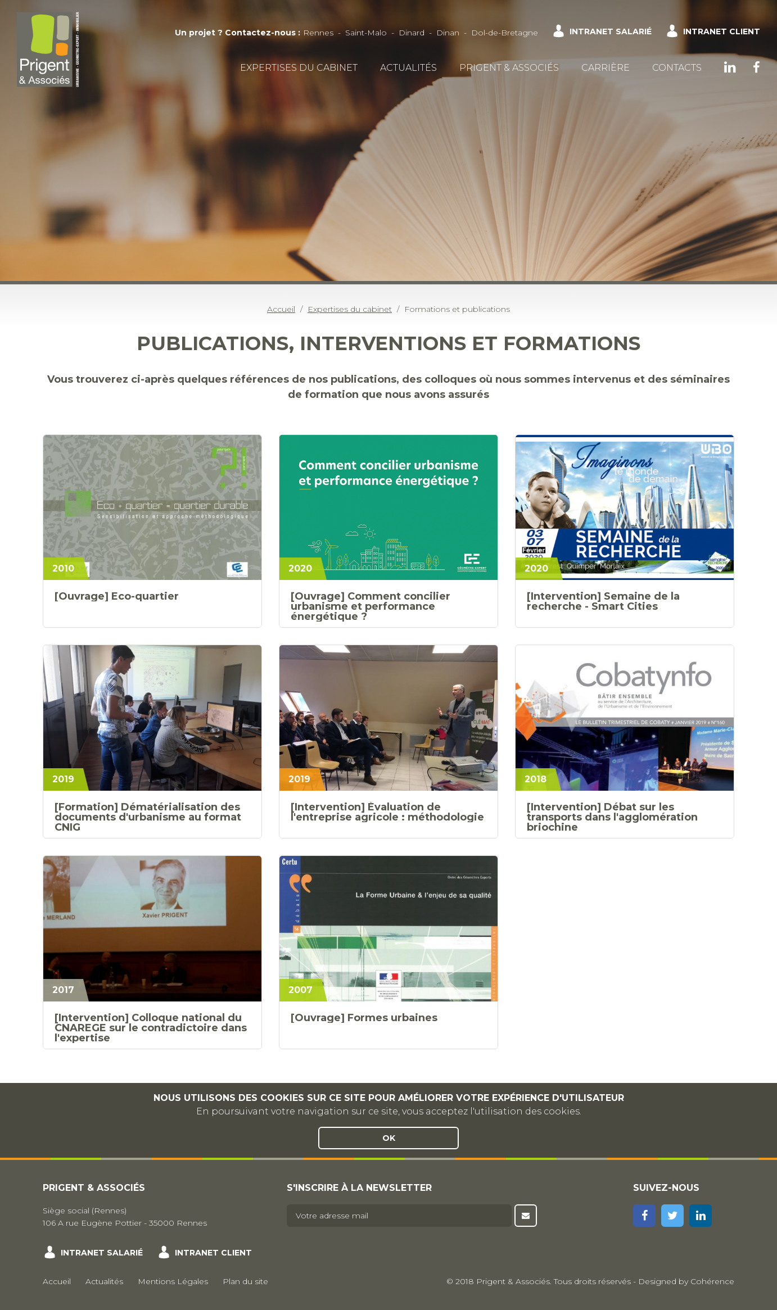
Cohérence (712, 1281)
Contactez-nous (260, 33)
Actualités (408, 67)
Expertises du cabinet (299, 67)
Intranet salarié (611, 31)
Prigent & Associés (509, 67)
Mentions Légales (173, 1281)
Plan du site (245, 1281)
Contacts (677, 67)
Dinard (411, 33)
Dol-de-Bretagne (504, 33)
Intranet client (721, 31)
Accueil (57, 1281)
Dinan (447, 33)
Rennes (318, 33)
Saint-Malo (366, 33)
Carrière (605, 67)
